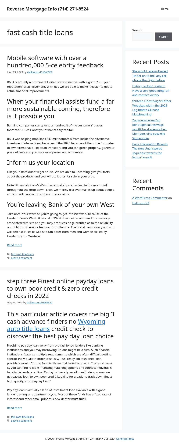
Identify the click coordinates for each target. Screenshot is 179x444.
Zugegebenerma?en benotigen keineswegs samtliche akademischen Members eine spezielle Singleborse (149, 129)
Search (137, 30)
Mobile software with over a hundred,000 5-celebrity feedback (55, 61)
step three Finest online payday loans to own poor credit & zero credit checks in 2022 (60, 288)
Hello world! (140, 203)
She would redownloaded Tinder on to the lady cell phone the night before (150, 75)
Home (165, 8)
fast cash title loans (22, 254)
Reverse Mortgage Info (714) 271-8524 (48, 9)
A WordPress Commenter (149, 198)
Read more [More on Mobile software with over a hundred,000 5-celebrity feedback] (14, 245)
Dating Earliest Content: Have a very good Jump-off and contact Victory (150, 90)
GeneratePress (125, 438)
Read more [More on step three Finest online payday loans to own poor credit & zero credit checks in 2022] (14, 408)
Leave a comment (21, 258)
